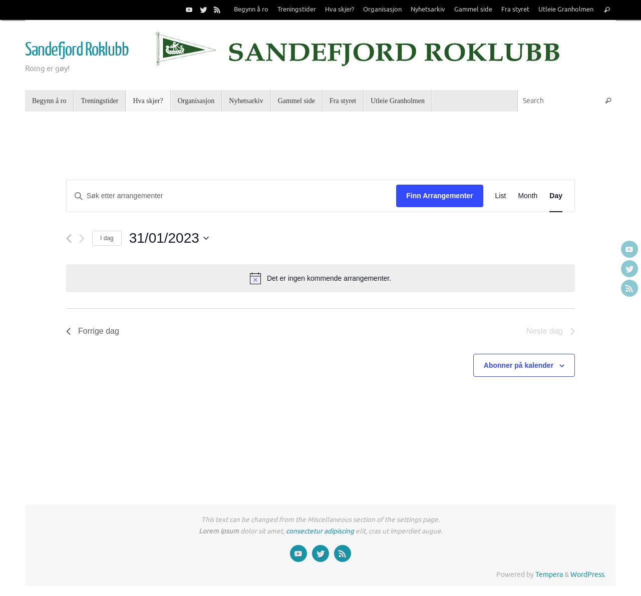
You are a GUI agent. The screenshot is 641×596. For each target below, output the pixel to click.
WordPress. (588, 574)
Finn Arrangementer (439, 196)
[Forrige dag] (69, 238)
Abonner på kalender (518, 365)
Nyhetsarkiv (428, 10)
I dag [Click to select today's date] (107, 238)
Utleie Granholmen (565, 10)
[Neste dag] (82, 238)
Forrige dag (92, 331)
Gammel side (473, 10)
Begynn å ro (251, 10)
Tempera (549, 574)
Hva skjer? (339, 10)
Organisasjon (382, 10)
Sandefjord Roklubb (76, 50)
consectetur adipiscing (320, 531)
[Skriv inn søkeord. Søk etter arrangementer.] (231, 196)
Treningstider (296, 10)
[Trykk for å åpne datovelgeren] (169, 238)
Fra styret (515, 10)
